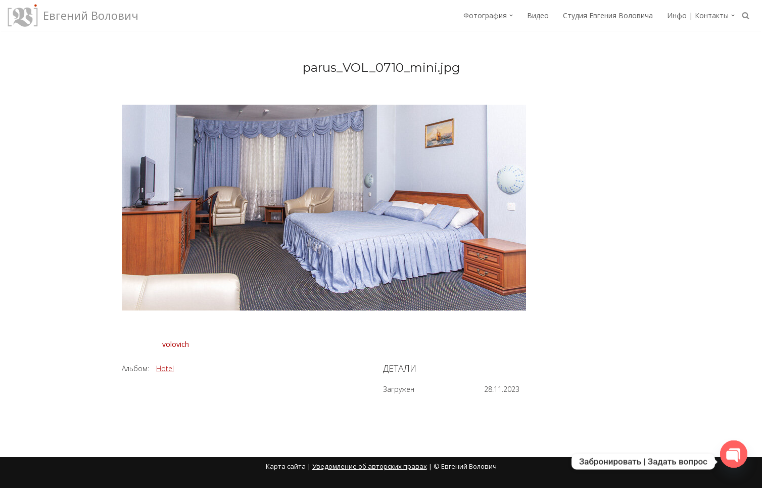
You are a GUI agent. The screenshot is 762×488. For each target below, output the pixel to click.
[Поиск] (745, 15)
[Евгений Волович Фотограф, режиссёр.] (73, 15)
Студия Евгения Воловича (608, 15)
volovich (175, 344)
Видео (538, 15)
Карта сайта (286, 466)
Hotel (165, 368)
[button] (511, 15)
